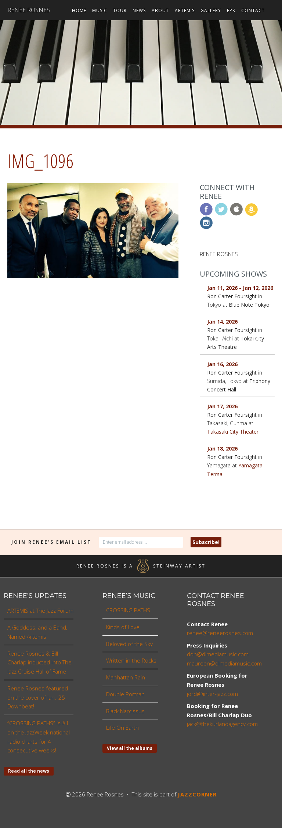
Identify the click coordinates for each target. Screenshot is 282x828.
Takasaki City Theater (232, 431)
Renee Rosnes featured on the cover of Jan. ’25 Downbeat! (37, 697)
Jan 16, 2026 (222, 364)
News (139, 11)
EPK (231, 11)
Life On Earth (122, 727)
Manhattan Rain (125, 677)
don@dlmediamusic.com (218, 654)
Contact (253, 11)
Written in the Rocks (131, 660)
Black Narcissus (125, 711)
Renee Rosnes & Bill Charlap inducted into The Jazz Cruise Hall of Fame (39, 662)
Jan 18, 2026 (222, 448)
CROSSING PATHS (128, 610)
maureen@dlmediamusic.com (224, 663)
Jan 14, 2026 (222, 321)
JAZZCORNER (197, 794)
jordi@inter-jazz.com (212, 693)
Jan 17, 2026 (222, 406)
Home (79, 11)
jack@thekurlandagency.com (222, 723)
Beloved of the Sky (129, 644)
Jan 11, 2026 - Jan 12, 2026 (240, 287)
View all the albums (129, 748)
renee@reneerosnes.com (220, 632)
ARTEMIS (185, 11)
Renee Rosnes (28, 10)
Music (99, 11)
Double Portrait (125, 694)
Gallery (210, 11)
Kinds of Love (123, 627)
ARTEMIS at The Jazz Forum (40, 610)
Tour (120, 11)
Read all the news (28, 771)
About (160, 11)
